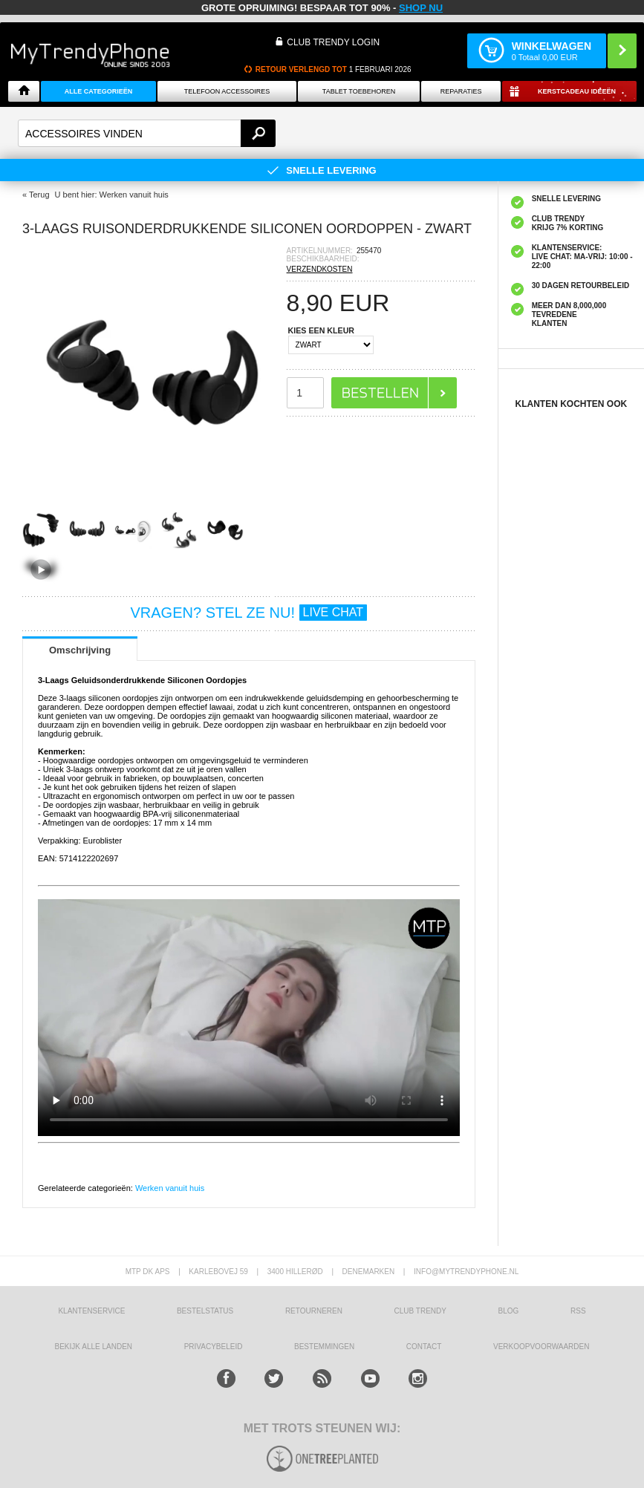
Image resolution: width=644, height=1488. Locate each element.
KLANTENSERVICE (91, 1311)
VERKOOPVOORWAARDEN (541, 1346)
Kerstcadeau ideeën (577, 91)
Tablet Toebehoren (358, 91)
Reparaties (461, 91)
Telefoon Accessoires (227, 91)
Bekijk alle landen (94, 1346)
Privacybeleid (213, 1346)
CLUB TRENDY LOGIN (333, 42)
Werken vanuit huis (169, 1188)
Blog (508, 1311)
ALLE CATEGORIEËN (98, 91)
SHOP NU (421, 7)
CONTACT (424, 1346)
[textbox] (147, 133)
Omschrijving (80, 650)
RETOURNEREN (313, 1311)
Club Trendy (420, 1311)
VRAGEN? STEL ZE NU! (249, 612)
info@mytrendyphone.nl (466, 1271)
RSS (578, 1311)
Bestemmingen (324, 1346)
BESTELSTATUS (205, 1311)
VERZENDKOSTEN (320, 269)
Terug (39, 194)
